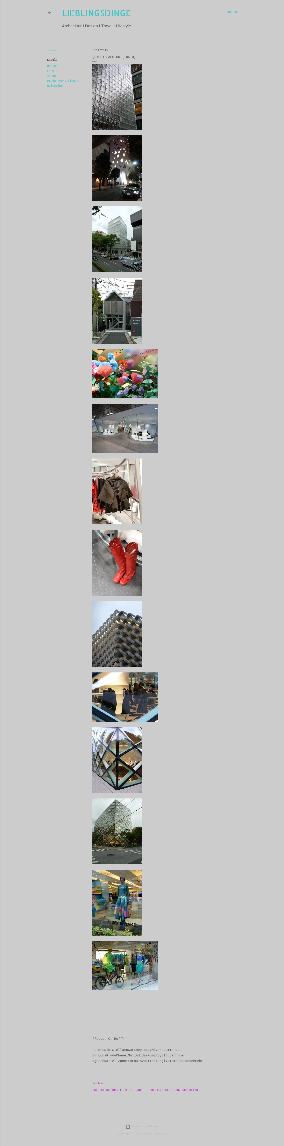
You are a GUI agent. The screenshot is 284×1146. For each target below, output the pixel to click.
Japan (51, 76)
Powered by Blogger (142, 1126)
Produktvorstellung (62, 81)
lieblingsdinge (96, 12)
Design (52, 66)
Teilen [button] (52, 50)
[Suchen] (232, 12)
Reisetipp (55, 86)
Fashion (53, 71)
